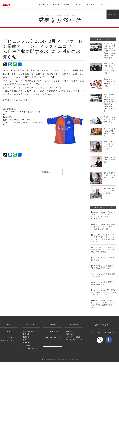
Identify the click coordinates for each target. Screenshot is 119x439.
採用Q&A (69, 334)
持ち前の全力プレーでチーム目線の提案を (110, 119)
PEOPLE (102, 5)
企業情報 (25, 337)
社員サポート (27, 343)
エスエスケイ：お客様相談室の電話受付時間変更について (102, 283)
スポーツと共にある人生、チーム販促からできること (110, 145)
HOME (9, 325)
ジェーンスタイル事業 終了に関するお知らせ (102, 275)
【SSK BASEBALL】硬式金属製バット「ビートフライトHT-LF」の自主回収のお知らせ (103, 227)
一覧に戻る (43, 172)
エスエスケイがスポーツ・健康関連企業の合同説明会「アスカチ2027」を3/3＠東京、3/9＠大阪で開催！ (110, 51)
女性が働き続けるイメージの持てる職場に (110, 191)
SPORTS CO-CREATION (84, 5)
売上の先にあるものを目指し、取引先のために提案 (110, 132)
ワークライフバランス (30, 348)
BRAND (56, 5)
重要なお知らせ (6, 340)
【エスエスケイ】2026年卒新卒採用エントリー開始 (110, 82)
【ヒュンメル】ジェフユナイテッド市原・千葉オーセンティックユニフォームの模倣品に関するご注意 (102, 238)
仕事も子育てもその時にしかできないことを (110, 175)
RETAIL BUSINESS (52, 331)
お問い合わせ (101, 325)
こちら (13, 100)
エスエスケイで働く (72, 337)
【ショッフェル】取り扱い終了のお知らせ (102, 259)
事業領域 (25, 334)
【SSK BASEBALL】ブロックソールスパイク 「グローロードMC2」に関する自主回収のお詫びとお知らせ (103, 215)
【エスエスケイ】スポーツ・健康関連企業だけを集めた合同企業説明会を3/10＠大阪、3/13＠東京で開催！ (110, 103)
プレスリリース (6, 338)
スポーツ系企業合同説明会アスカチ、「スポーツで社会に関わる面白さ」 (110, 68)
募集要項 (68, 331)
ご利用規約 (110, 332)
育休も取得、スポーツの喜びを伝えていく (110, 159)
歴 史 (24, 340)
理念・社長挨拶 (28, 331)
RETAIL (67, 5)
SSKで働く (26, 345)
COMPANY (43, 5)
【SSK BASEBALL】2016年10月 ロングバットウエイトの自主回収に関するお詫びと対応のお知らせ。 (102, 304)
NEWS (9, 331)
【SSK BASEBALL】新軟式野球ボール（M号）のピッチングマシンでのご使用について (103, 292)
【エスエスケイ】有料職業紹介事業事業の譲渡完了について (102, 267)
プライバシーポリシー (96, 332)
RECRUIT (113, 14)
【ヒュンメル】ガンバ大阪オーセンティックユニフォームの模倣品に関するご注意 (102, 250)
